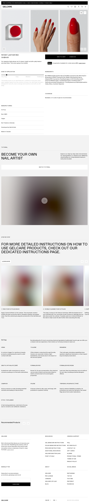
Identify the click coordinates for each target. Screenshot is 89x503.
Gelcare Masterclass (52, 453)
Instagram (71, 473)
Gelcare (48, 473)
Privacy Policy (72, 461)
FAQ (68, 442)
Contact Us (71, 448)
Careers (48, 478)
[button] (44, 3)
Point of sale (49, 456)
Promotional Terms (74, 456)
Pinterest (70, 481)
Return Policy (72, 445)
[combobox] (46, 500)
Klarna (69, 453)
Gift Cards (71, 450)
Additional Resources (52, 450)
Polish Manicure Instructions (55, 445)
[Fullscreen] (4, 49)
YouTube (70, 478)
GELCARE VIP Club (51, 481)
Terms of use (71, 458)
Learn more (82, 63)
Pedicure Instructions (53, 448)
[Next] (85, 49)
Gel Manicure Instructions (54, 442)
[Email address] (15, 480)
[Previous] (81, 49)
